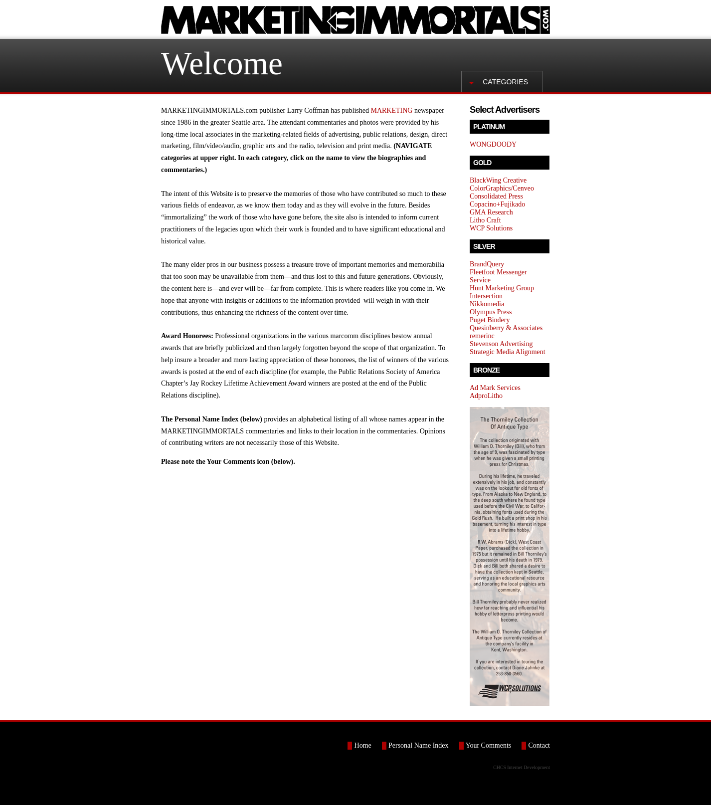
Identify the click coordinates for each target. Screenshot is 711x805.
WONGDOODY (493, 144)
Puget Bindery (490, 320)
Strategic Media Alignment (507, 352)
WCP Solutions (491, 228)
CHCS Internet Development (521, 767)
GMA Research (491, 212)
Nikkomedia (487, 304)
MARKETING (391, 110)
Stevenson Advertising (501, 344)
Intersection (486, 296)
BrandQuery (487, 264)
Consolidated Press (496, 196)
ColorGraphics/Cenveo (502, 188)
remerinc (482, 336)
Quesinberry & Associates (506, 328)
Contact (539, 745)
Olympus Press (491, 312)
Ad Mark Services (495, 388)
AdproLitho (486, 396)
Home (363, 745)
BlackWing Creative (498, 180)
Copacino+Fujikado (497, 204)
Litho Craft (485, 220)
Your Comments (489, 745)
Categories (505, 82)
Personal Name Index (418, 745)
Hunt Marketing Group (502, 288)
